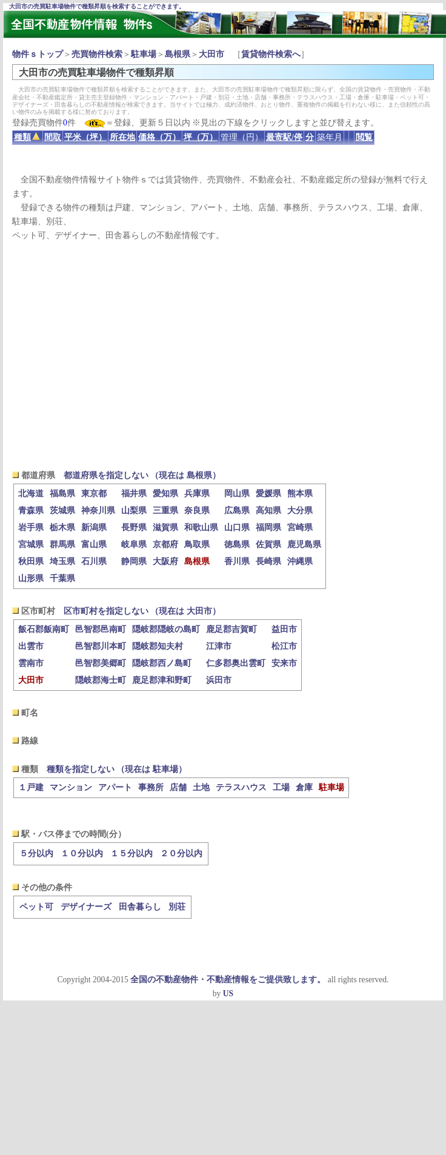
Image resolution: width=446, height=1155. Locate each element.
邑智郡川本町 (100, 646)
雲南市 (31, 663)
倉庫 (304, 787)
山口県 (237, 527)
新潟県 (94, 527)
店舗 (178, 787)
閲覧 (364, 137)
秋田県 (31, 561)
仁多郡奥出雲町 (235, 663)
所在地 (122, 137)
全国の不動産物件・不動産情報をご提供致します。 (227, 979)
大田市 (211, 54)
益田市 (284, 629)
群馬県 (62, 544)
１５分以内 (131, 853)
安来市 (284, 663)
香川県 (237, 561)
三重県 (165, 510)
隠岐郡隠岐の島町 (166, 629)
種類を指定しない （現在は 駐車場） (117, 769)
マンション (71, 787)
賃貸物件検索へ (271, 54)
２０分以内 (181, 853)
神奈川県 (98, 510)
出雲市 (31, 646)
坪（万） (201, 137)
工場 (281, 787)
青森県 (31, 510)
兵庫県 (197, 493)
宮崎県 (300, 527)
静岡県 (134, 561)
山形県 (31, 578)
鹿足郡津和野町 (161, 680)
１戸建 (31, 787)
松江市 (284, 646)
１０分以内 (82, 853)
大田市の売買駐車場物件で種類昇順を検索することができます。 (97, 6)
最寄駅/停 (284, 137)
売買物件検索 (97, 54)
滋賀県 (165, 527)
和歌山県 (201, 527)
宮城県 (31, 544)
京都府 (165, 544)
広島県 (237, 510)
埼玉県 (62, 561)
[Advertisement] (223, 355)
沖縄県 (300, 561)
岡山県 (237, 493)
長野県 (134, 527)
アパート (115, 787)
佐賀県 (268, 544)
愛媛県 (268, 493)
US (228, 993)
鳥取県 (197, 544)
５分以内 (36, 853)
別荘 (176, 906)
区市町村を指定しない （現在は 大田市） (142, 611)
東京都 (94, 493)
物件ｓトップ (37, 54)
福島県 (62, 493)
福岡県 (268, 527)
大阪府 (165, 561)
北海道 (31, 493)
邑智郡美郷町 (100, 663)
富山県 (94, 544)
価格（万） (159, 137)
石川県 (94, 561)
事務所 (151, 787)
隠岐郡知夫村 (157, 646)
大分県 (300, 510)
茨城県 (62, 510)
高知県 (268, 510)
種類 (27, 137)
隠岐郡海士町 (100, 680)
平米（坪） (85, 137)
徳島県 (237, 544)
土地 (201, 787)
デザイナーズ (86, 906)
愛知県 (165, 493)
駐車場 (143, 54)
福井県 (134, 493)
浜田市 (218, 680)
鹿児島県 (304, 544)
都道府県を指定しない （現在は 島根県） (142, 475)
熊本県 (300, 493)
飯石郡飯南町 (43, 629)
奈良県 (197, 510)
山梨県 (134, 510)
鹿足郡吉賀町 (231, 629)
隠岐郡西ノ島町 (161, 663)
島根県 (177, 54)
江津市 (218, 646)
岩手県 (31, 527)
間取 (52, 137)
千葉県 (62, 578)
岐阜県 (134, 544)
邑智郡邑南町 (100, 629)
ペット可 (36, 906)
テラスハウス (241, 787)
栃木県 (62, 527)
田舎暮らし (140, 906)
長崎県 (268, 561)
